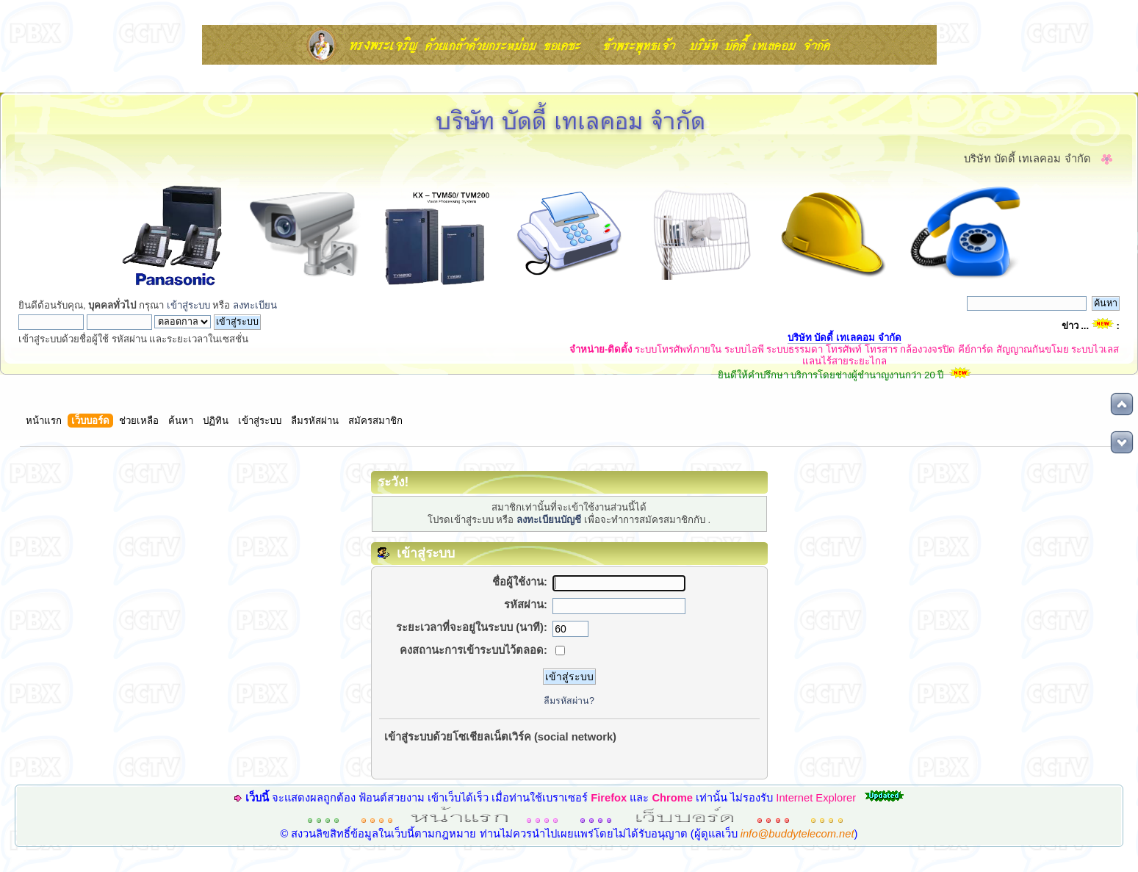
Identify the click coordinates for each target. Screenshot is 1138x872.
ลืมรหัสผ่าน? (569, 701)
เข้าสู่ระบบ (188, 305)
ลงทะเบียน (255, 305)
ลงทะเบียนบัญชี (548, 519)
